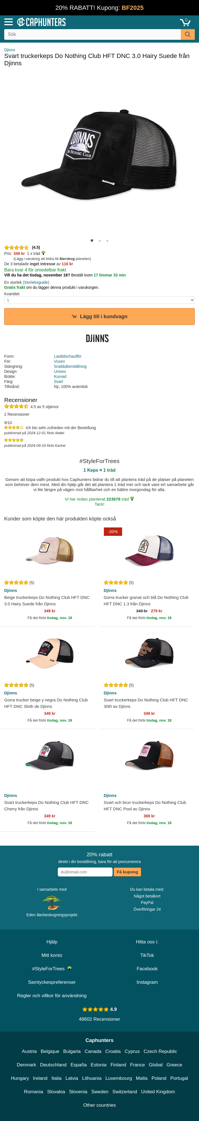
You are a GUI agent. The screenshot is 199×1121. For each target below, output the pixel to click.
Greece (174, 1064)
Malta (142, 1078)
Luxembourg (119, 1078)
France (137, 1064)
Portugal (179, 1078)
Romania (33, 1091)
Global (156, 1064)
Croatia (113, 1051)
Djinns (9, 50)
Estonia (99, 1064)
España (78, 1064)
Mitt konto (52, 955)
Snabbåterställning (70, 366)
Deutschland (53, 1064)
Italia (56, 1078)
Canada (93, 1051)
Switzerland (125, 1091)
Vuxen (59, 361)
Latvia (71, 1078)
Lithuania (92, 1078)
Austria (29, 1051)
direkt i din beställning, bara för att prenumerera (99, 858)
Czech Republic (160, 1051)
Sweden (99, 1091)
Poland (159, 1078)
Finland (118, 1064)
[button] (92, 240)
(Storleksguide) (36, 282)
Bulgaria (72, 1051)
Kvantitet (11, 294)
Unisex (60, 371)
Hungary (20, 1078)
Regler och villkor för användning (52, 995)
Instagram (147, 982)
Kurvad (60, 376)
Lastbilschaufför (67, 356)
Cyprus (132, 1051)
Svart (58, 381)
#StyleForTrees (52, 968)
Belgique (50, 1051)
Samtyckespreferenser (52, 982)
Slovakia (56, 1091)
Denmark (26, 1064)
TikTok (147, 955)
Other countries (99, 1105)
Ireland (40, 1078)
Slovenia (78, 1091)
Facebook (147, 968)
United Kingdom (158, 1091)
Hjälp (51, 942)
